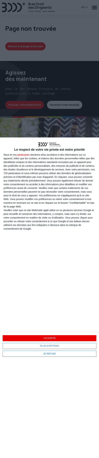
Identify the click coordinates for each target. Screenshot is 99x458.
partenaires (23, 154)
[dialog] (49, 297)
